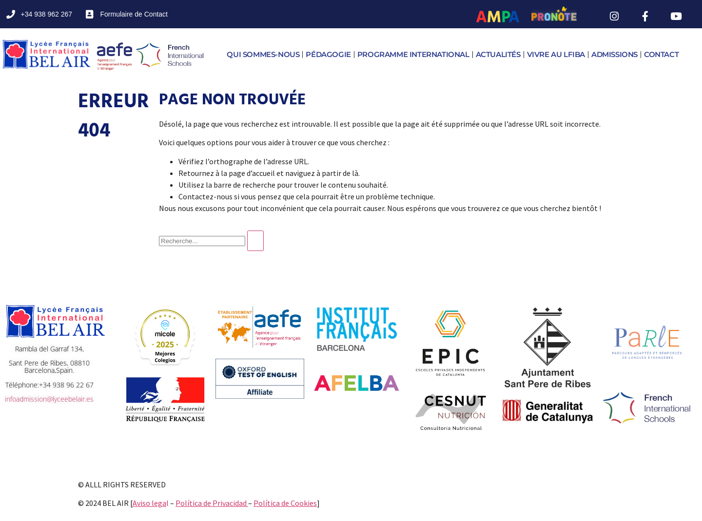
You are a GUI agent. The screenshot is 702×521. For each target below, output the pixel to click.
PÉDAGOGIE (328, 54)
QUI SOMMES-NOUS (263, 54)
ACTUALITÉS (498, 54)
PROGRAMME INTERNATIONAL (413, 54)
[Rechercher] (255, 241)
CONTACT (661, 54)
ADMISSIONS (614, 54)
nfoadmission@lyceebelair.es (49, 399)
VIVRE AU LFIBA (556, 54)
